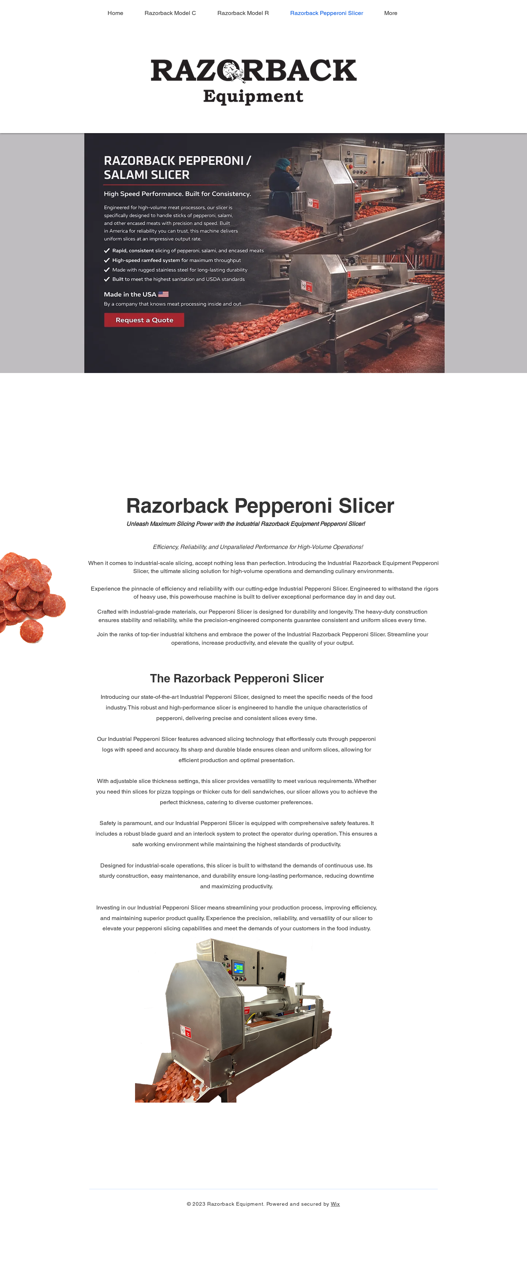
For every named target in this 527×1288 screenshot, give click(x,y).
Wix (335, 1204)
